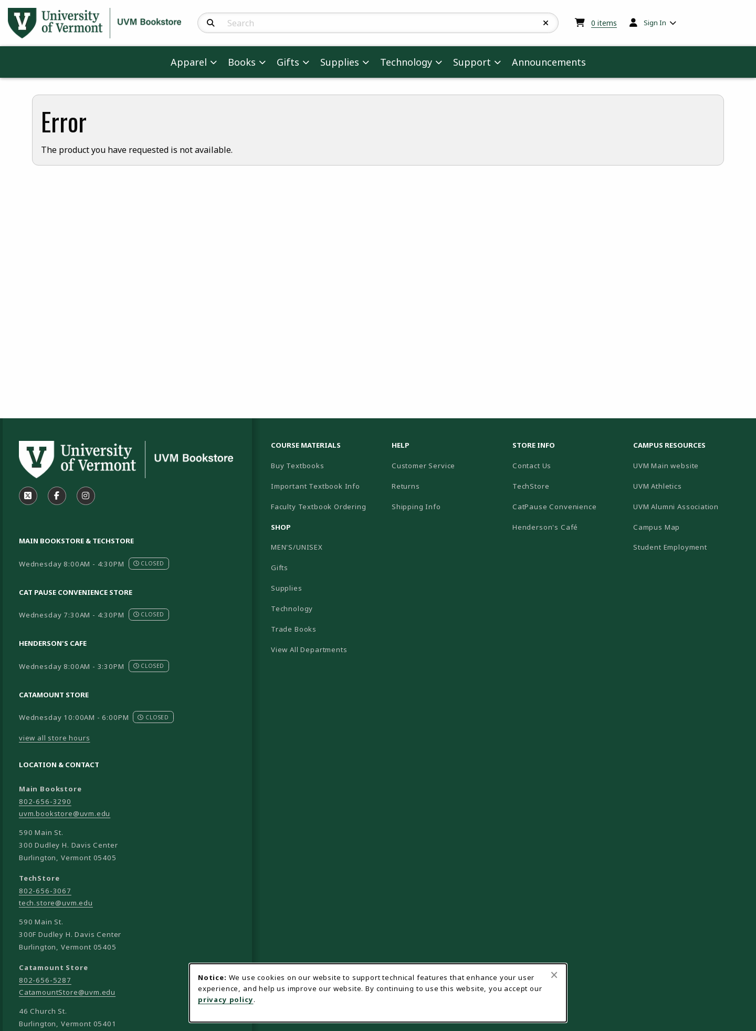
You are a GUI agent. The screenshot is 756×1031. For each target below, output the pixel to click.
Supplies (286, 588)
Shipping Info (416, 506)
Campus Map (689, 527)
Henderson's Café (545, 527)
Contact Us (531, 465)
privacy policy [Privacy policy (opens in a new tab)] (226, 999)
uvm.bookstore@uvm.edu (64, 813)
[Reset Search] (546, 23)
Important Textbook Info (315, 486)
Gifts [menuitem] (288, 62)
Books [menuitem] (242, 62)
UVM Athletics (689, 486)
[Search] (210, 23)
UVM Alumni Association (689, 506)
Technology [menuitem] (406, 62)
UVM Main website (689, 465)
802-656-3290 (45, 801)
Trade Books (294, 629)
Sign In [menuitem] (655, 22)
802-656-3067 (45, 890)
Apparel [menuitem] (189, 62)
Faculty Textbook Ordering (318, 506)
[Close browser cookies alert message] (554, 975)
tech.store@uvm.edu (56, 903)
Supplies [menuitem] (339, 62)
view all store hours (54, 738)
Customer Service (423, 465)
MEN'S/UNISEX (297, 547)
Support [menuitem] (472, 62)
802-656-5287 (45, 980)
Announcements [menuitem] (549, 62)
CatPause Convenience (554, 506)
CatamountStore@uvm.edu (67, 992)
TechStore (530, 486)
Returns (406, 486)
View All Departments (309, 649)
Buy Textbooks (297, 465)
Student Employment (689, 547)
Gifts (279, 567)
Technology (292, 608)
